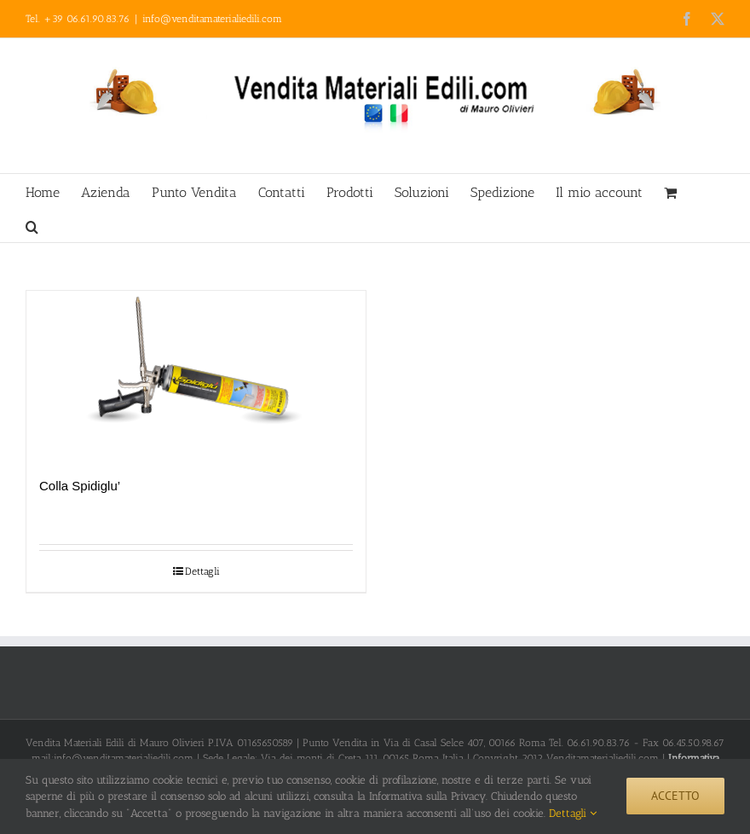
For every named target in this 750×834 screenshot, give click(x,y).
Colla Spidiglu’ (79, 485)
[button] (32, 225)
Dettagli (202, 571)
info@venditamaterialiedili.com (212, 19)
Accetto (675, 795)
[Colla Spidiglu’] (196, 375)
